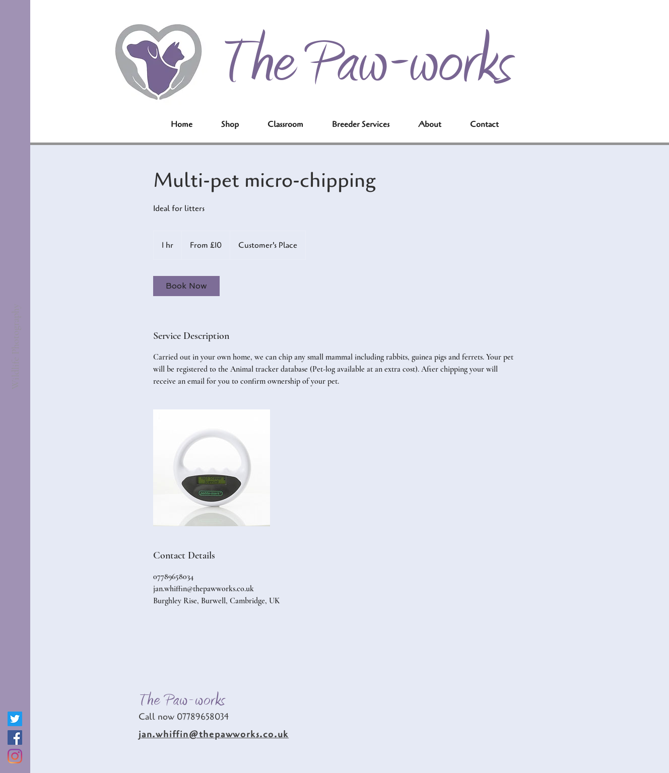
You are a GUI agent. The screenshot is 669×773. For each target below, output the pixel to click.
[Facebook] (15, 737)
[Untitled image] (211, 467)
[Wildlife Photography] (15, 346)
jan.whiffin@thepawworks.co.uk (214, 734)
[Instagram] (15, 756)
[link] (186, 286)
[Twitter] (15, 719)
